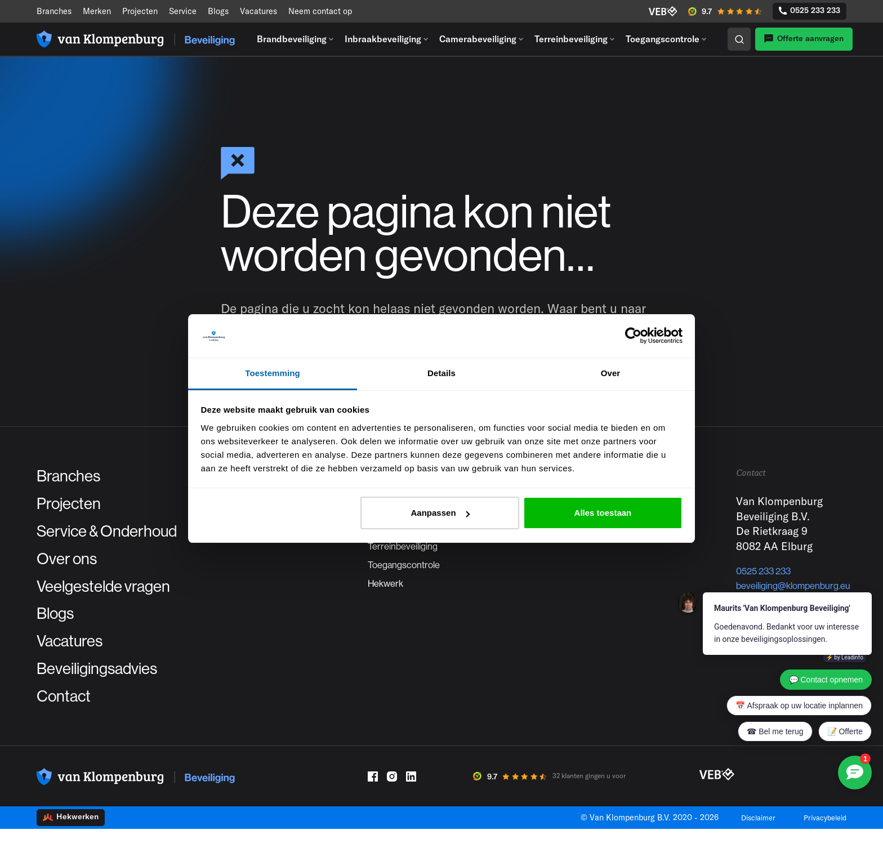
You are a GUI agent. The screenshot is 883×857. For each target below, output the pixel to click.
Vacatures (258, 11)
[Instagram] (392, 805)
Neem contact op (320, 11)
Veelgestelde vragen (118, 600)
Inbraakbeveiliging (383, 38)
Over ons (73, 569)
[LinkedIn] (411, 805)
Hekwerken (71, 845)
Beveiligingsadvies (110, 692)
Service (183, 11)
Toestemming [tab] (272, 373)
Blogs (218, 11)
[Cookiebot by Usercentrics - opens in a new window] (633, 336)
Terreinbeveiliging (571, 38)
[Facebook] (373, 805)
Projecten (140, 11)
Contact (69, 722)
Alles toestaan (603, 512)
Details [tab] (441, 373)
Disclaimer (749, 846)
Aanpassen (440, 512)
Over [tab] (611, 373)
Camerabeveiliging (477, 38)
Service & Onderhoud (123, 539)
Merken (97, 11)
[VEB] (663, 11)
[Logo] (136, 38)
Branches (54, 11)
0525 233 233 (809, 10)
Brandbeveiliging (292, 38)
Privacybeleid (821, 846)
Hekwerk (388, 603)
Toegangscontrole (662, 38)
